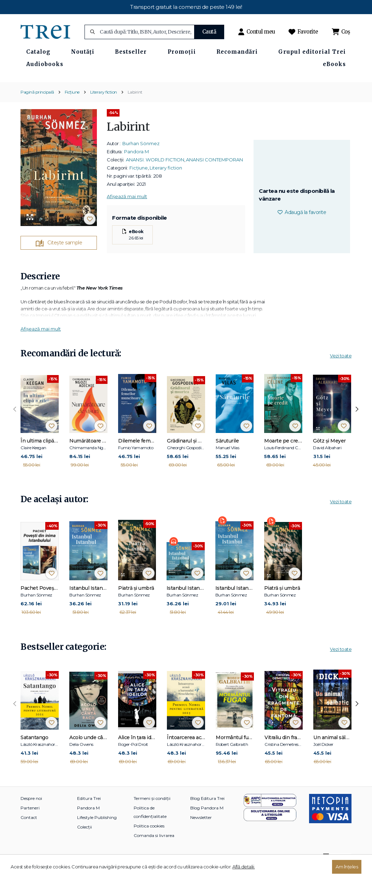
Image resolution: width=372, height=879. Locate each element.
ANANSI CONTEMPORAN (214, 172)
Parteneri (30, 820)
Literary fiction (103, 104)
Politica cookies (149, 838)
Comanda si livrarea (154, 848)
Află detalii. (243, 866)
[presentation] (15, 422)
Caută (209, 31)
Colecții (84, 839)
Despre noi (31, 811)
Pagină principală (37, 104)
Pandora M (136, 164)
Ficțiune (72, 104)
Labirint (135, 104)
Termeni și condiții (152, 811)
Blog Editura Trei (207, 811)
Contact (29, 830)
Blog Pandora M (206, 820)
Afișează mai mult (127, 209)
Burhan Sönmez (140, 156)
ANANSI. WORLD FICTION (155, 172)
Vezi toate (340, 368)
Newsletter (201, 830)
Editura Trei (89, 811)
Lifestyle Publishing (97, 830)
